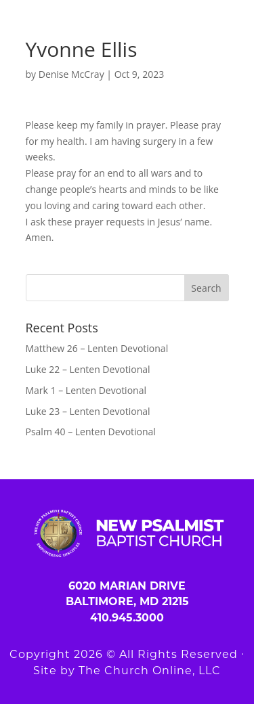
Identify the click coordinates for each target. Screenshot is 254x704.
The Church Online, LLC (150, 670)
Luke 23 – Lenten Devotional (88, 411)
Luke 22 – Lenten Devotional (88, 369)
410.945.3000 (127, 617)
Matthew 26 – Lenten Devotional (97, 348)
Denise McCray (71, 74)
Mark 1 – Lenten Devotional (86, 390)
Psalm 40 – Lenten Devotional (91, 431)
